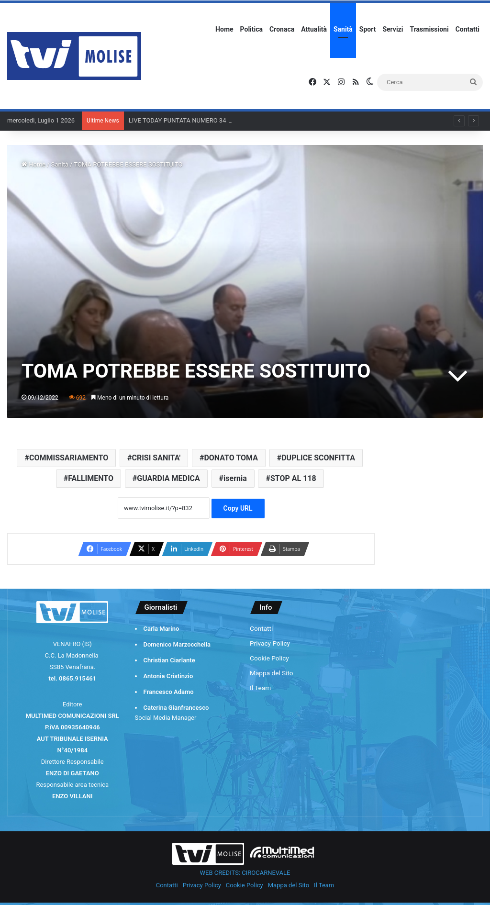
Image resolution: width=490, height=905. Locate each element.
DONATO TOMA (231, 457)
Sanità (343, 29)
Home (224, 29)
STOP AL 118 (293, 478)
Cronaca (281, 29)
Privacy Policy (270, 643)
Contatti (467, 29)
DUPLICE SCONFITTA (318, 457)
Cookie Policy (269, 658)
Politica (251, 29)
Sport (367, 29)
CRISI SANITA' (156, 457)
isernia (235, 478)
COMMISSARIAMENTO (68, 457)
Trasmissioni (429, 29)
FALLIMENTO (90, 478)
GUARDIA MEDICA (168, 478)
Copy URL (238, 508)
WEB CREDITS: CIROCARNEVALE (245, 872)
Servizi (392, 29)
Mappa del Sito (271, 673)
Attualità (314, 29)
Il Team (260, 688)
